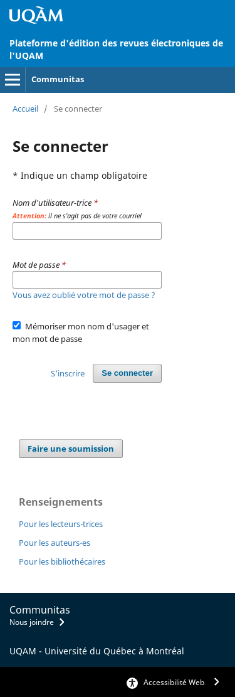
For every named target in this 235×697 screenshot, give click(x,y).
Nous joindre (31, 622)
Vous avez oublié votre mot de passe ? (84, 295)
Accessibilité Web (174, 682)
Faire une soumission (71, 448)
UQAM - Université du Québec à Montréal (96, 651)
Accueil (25, 108)
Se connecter (127, 373)
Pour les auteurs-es (54, 542)
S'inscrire (68, 373)
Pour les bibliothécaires (62, 561)
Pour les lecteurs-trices (61, 523)
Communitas (57, 79)
